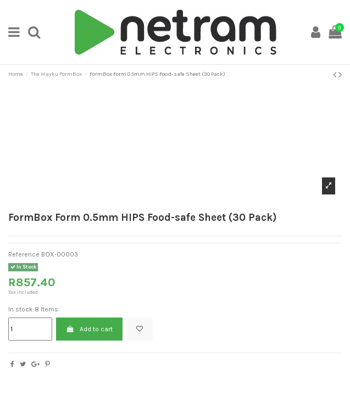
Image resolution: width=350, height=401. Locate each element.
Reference (24, 254)
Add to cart (89, 329)
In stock (20, 309)
